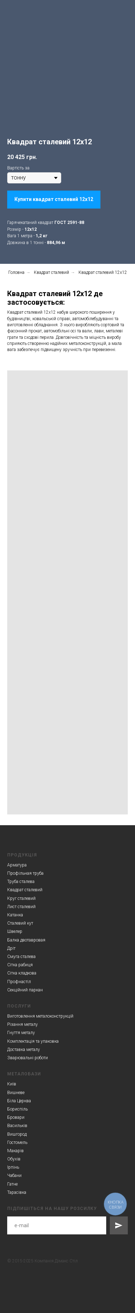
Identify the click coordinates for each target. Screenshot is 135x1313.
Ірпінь (13, 1167)
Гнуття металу (21, 1032)
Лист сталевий (21, 906)
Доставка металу (23, 1049)
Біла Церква (19, 1100)
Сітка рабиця (20, 964)
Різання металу (22, 1024)
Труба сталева (21, 881)
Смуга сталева (21, 956)
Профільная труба (25, 873)
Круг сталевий (21, 898)
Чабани (14, 1175)
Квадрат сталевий (51, 272)
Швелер (14, 931)
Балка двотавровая (26, 940)
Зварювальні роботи (27, 1057)
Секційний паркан (25, 989)
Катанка (15, 914)
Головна (16, 272)
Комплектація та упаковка (33, 1041)
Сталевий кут (20, 923)
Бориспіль (17, 1109)
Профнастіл (19, 981)
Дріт (11, 948)
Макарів (15, 1150)
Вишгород (17, 1134)
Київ (11, 1084)
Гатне (12, 1184)
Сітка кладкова (21, 973)
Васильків (17, 1125)
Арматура (17, 865)
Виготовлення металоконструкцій (40, 1016)
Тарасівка (16, 1192)
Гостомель (17, 1142)
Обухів (14, 1159)
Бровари (15, 1117)
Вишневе (15, 1092)
